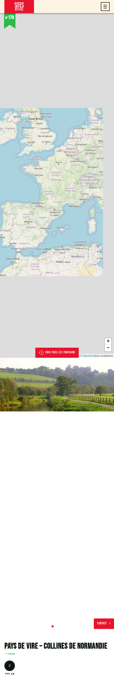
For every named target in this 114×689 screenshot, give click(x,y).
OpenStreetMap (91, 355)
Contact (104, 623)
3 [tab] (61, 626)
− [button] (108, 348)
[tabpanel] (57, 384)
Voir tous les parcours (57, 352)
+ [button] (108, 341)
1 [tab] (53, 626)
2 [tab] (57, 626)
